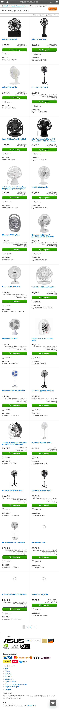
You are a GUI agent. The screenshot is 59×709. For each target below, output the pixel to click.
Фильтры (52, 9)
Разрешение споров (12, 687)
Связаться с (9, 679)
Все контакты (31, 705)
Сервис (7, 671)
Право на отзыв (10, 681)
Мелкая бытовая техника (19, 6)
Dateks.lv (5, 6)
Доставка (8, 676)
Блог (6, 668)
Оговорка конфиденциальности (16, 684)
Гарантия (8, 674)
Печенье (8, 689)
